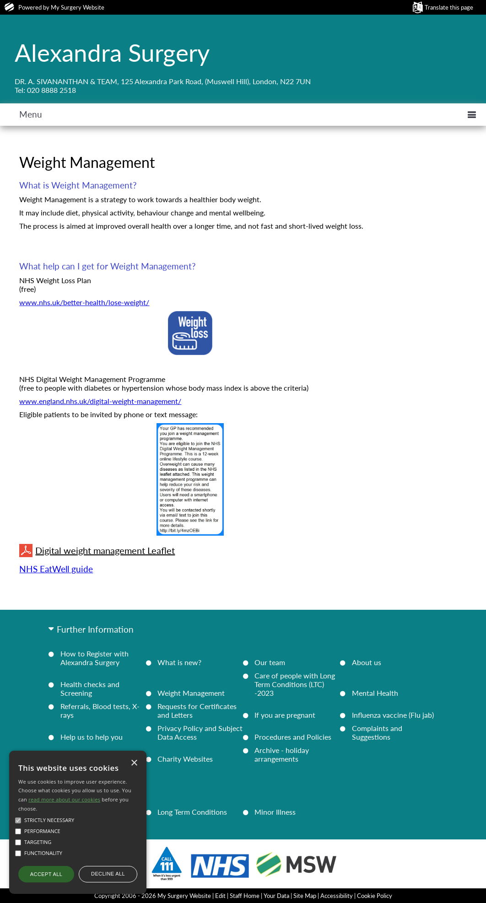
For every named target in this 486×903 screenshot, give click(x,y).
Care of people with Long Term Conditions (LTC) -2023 (294, 684)
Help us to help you (91, 736)
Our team (269, 662)
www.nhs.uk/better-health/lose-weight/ (84, 302)
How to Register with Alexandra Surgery (94, 657)
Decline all (108, 873)
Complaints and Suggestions (377, 732)
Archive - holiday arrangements (281, 754)
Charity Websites (185, 758)
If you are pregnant (284, 714)
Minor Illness (275, 811)
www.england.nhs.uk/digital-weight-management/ (100, 401)
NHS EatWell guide (56, 569)
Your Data (276, 895)
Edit (220, 895)
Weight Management (191, 692)
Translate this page (449, 7)
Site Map (304, 895)
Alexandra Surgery (112, 52)
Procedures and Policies (292, 736)
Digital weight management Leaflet (97, 550)
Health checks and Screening (89, 688)
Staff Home (244, 895)
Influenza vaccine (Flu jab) (393, 714)
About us (366, 662)
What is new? (179, 662)
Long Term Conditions (192, 811)
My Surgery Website (77, 7)
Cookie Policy (374, 895)
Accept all (46, 874)
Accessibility (336, 895)
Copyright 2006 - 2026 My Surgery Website (152, 895)
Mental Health (375, 692)
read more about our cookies (64, 799)
